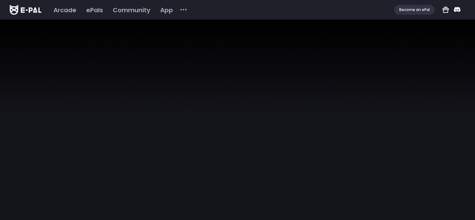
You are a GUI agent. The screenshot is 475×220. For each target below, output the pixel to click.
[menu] (118, 10)
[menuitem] (64, 10)
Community (131, 10)
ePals (94, 10)
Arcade (64, 10)
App (166, 10)
